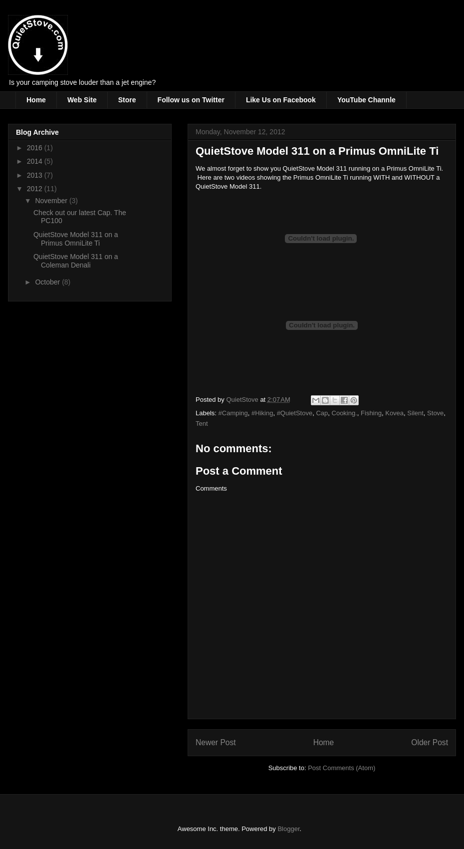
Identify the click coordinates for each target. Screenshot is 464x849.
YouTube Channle (366, 100)
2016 (35, 148)
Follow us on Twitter (191, 100)
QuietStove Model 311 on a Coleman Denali (75, 261)
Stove (435, 413)
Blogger (288, 829)
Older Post (429, 742)
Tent (202, 423)
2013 (35, 175)
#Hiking (262, 413)
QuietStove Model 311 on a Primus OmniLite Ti (75, 239)
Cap (322, 413)
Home (36, 100)
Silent (415, 413)
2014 (35, 161)
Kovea (394, 413)
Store (127, 100)
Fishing (371, 413)
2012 (35, 189)
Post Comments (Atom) (341, 768)
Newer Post (216, 742)
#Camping (233, 413)
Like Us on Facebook (281, 100)
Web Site (82, 100)
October (48, 282)
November (52, 201)
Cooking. (344, 413)
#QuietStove (295, 413)
